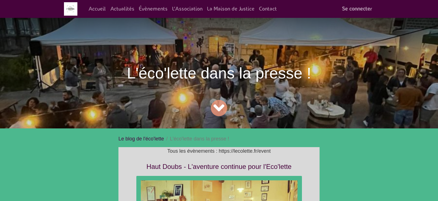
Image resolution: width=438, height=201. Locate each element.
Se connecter (357, 8)
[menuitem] (97, 9)
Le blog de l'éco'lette (141, 139)
